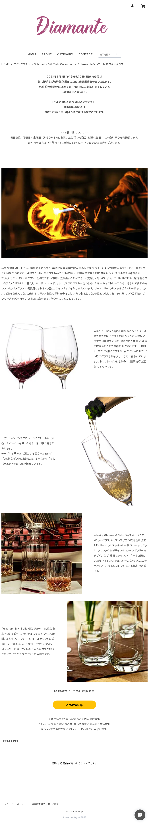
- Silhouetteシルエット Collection (53, 64)
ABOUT (47, 54)
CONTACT (85, 54)
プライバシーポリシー (15, 804)
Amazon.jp (74, 705)
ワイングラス (21, 64)
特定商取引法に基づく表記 (45, 804)
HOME (32, 54)
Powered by (74, 817)
